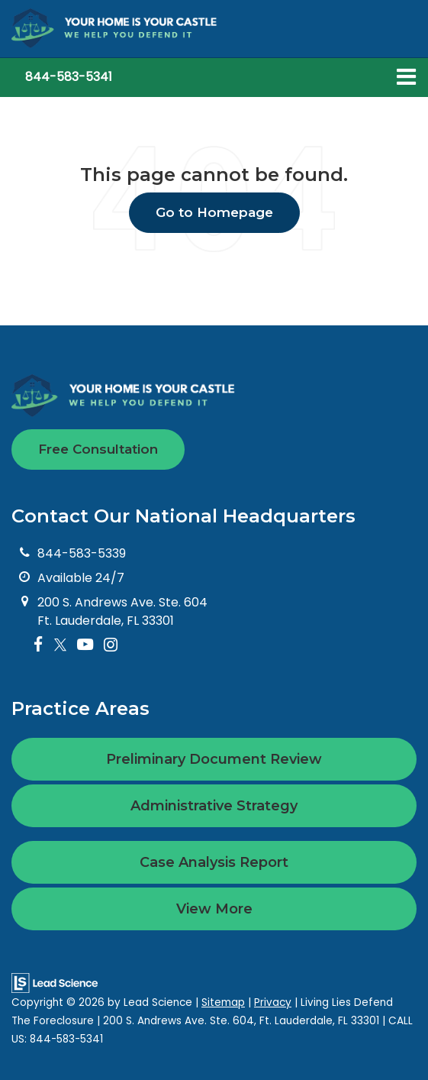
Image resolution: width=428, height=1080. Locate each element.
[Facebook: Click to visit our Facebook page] (38, 645)
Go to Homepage (214, 212)
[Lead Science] (54, 982)
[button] (68, 76)
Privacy (272, 1002)
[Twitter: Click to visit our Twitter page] (60, 645)
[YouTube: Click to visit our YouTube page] (85, 645)
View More (214, 909)
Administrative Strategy (214, 805)
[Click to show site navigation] (406, 77)
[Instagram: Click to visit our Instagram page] (110, 645)
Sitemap (223, 1002)
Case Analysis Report (214, 862)
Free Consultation (98, 449)
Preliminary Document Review (214, 759)
